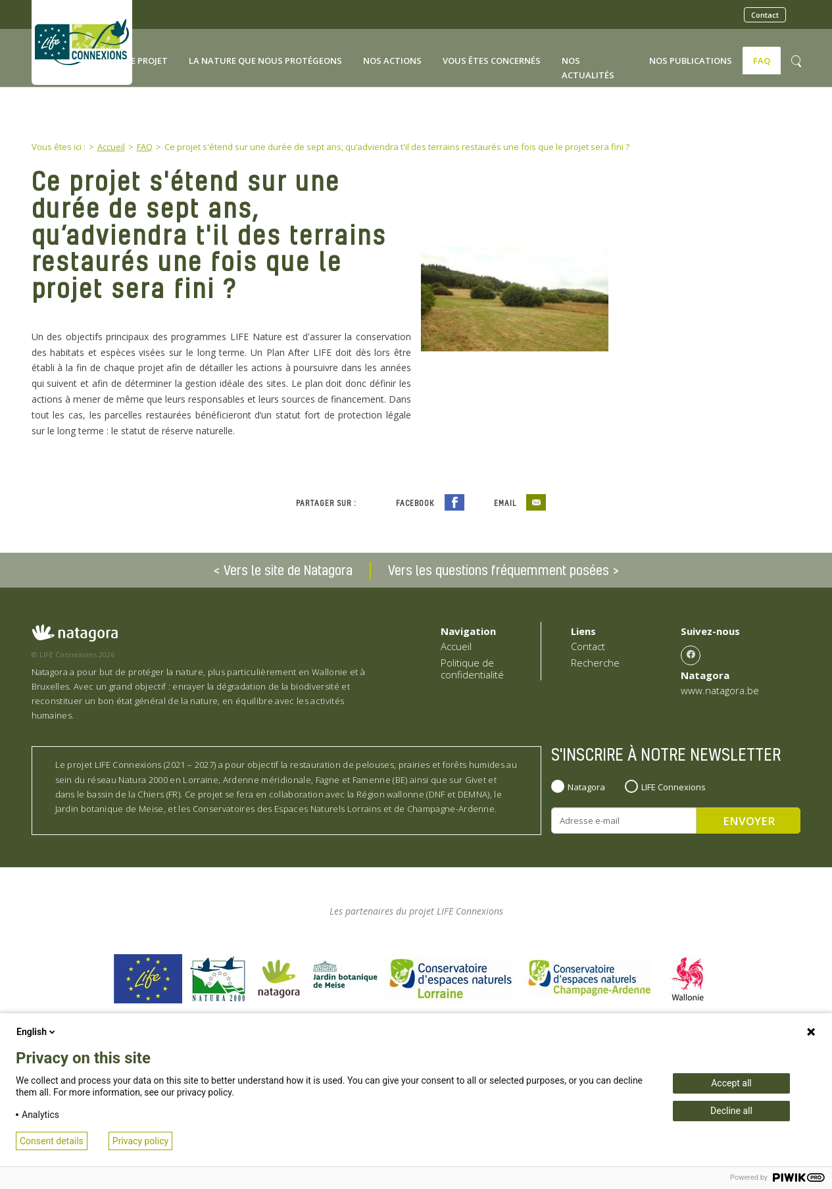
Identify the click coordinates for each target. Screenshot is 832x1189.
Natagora (586, 787)
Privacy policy (140, 1141)
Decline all (731, 1110)
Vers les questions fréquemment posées (498, 569)
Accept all (731, 1083)
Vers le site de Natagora (288, 569)
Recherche (595, 662)
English (36, 1031)
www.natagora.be (720, 690)
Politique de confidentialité (472, 668)
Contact (765, 15)
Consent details (52, 1141)
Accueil (456, 646)
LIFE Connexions (673, 787)
